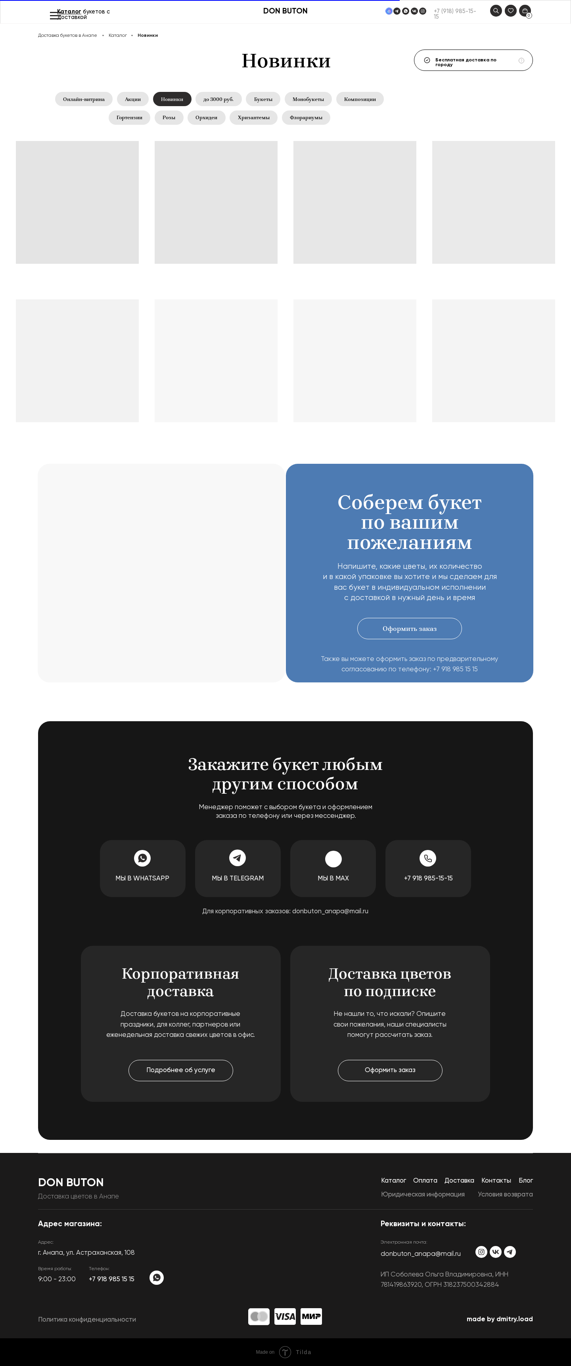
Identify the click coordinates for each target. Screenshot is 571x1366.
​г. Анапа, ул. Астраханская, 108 (86, 1253)
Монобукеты (308, 99)
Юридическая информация (423, 1194)
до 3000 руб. (218, 99)
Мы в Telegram (238, 879)
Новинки (172, 99)
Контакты (496, 1180)
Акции (133, 99)
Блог (526, 1180)
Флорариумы (306, 118)
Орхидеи (206, 118)
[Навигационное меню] (55, 16)
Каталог (69, 12)
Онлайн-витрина (83, 99)
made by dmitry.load (500, 1319)
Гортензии (129, 118)
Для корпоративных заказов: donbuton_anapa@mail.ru (285, 911)
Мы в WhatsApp (142, 879)
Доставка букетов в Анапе (67, 35)
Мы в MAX (333, 879)
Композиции (360, 99)
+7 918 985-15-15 (428, 879)
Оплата (425, 1180)
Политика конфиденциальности (87, 1320)
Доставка (459, 1180)
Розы (169, 118)
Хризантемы (254, 118)
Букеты (263, 99)
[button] (409, 628)
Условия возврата (505, 1194)
